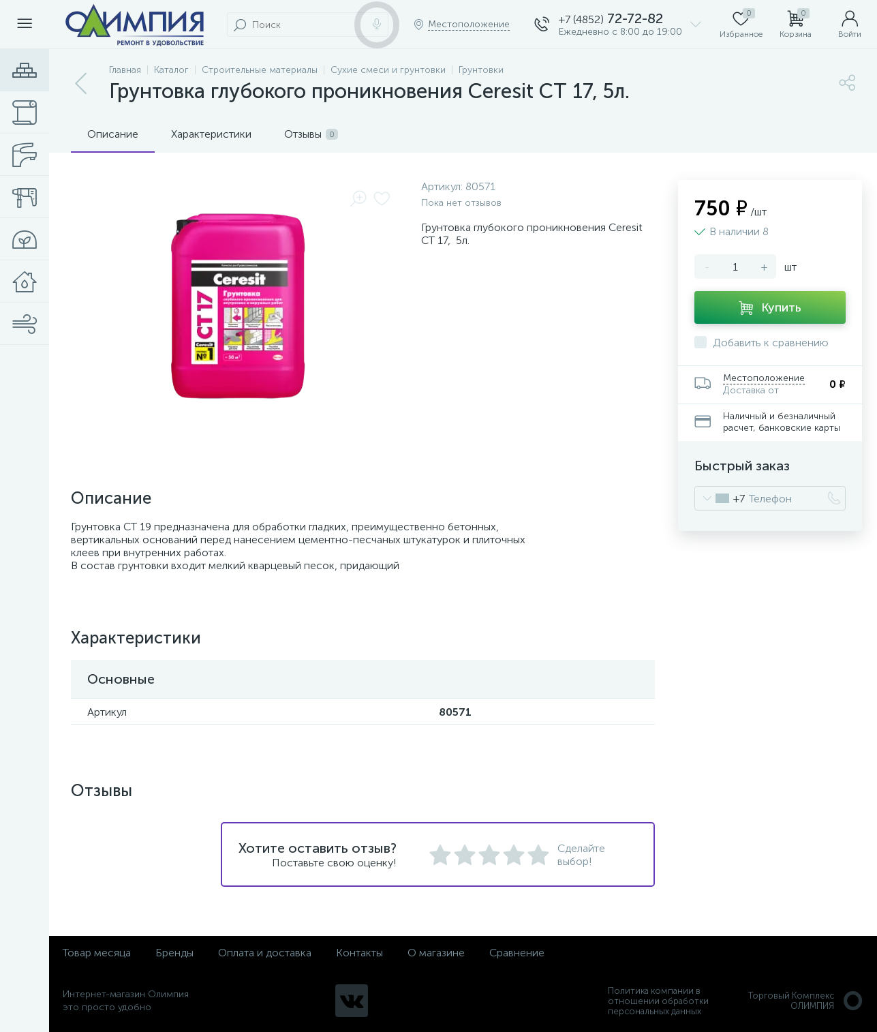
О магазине (436, 952)
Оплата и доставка (264, 952)
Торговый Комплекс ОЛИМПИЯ (806, 1001)
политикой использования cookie (726, 917)
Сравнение (516, 952)
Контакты (359, 952)
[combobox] (720, 498)
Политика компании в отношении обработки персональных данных (658, 1001)
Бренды (174, 952)
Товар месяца (97, 952)
